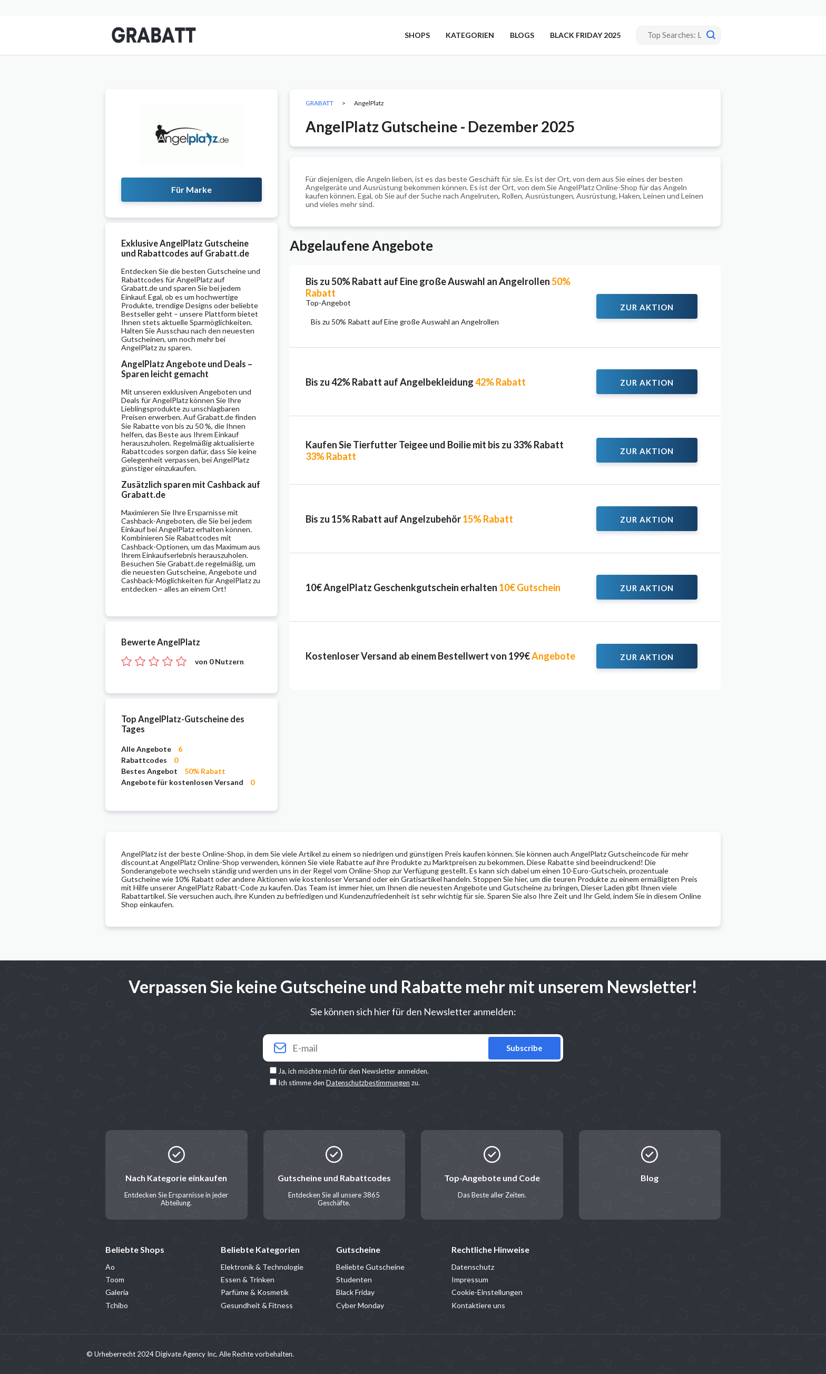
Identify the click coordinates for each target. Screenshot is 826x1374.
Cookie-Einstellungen (487, 1292)
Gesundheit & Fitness (257, 1305)
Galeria (117, 1292)
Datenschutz (472, 1266)
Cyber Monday (360, 1305)
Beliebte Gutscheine (370, 1266)
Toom (114, 1279)
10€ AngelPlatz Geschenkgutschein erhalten (433, 587)
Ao (110, 1266)
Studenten (354, 1279)
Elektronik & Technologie (262, 1266)
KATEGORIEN (470, 35)
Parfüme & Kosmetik (255, 1292)
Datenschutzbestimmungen (368, 1082)
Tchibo (116, 1305)
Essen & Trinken (247, 1279)
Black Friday (355, 1292)
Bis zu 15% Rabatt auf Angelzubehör (409, 519)
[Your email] (413, 1048)
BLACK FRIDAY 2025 (585, 35)
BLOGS (522, 35)
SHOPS (417, 35)
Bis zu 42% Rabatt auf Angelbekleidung (416, 382)
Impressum (469, 1279)
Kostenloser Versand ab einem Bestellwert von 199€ (440, 656)
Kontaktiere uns (478, 1305)
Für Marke (191, 189)
